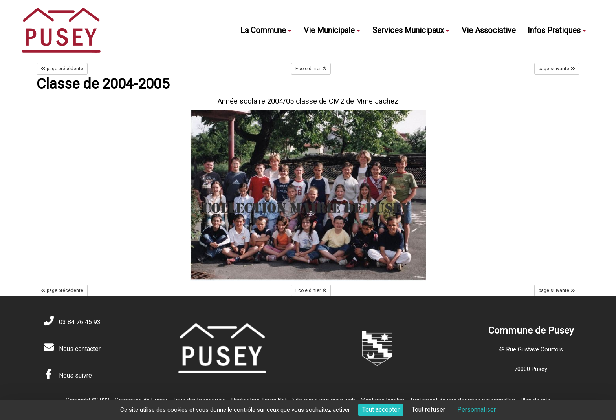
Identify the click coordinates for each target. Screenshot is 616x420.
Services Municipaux (410, 30)
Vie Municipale (332, 30)
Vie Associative (489, 30)
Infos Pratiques (557, 30)
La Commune (265, 30)
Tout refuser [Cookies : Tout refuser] (428, 409)
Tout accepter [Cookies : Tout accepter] (381, 409)
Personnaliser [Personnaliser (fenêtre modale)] (476, 409)
